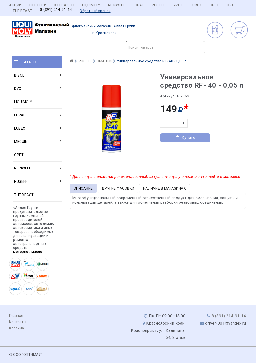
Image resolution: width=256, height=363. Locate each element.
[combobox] (165, 47)
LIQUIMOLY (91, 5)
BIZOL (178, 5)
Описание (83, 188)
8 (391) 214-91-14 (56, 10)
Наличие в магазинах (164, 188)
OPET (214, 5)
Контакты (64, 5)
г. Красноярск (74, 29)
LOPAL (138, 5)
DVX (230, 5)
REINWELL (116, 5)
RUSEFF (158, 5)
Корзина (16, 328)
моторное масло (27, 252)
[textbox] (165, 47)
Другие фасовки (118, 188)
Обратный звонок (95, 11)
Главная (16, 316)
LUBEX (196, 5)
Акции (15, 5)
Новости (38, 5)
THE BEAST (22, 11)
